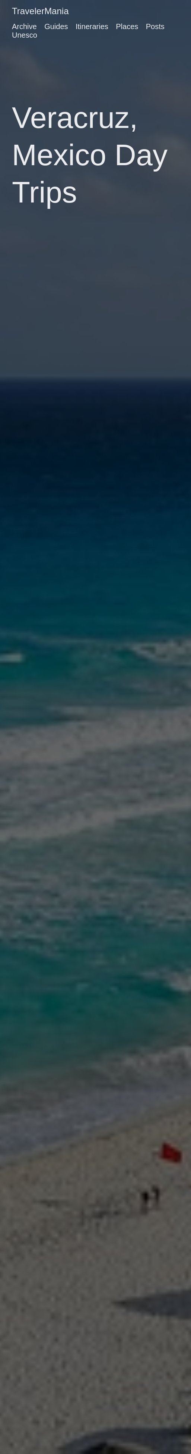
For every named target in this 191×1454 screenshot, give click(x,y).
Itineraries (92, 26)
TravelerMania (40, 11)
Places (127, 26)
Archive (24, 26)
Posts (155, 26)
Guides (56, 26)
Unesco (24, 35)
